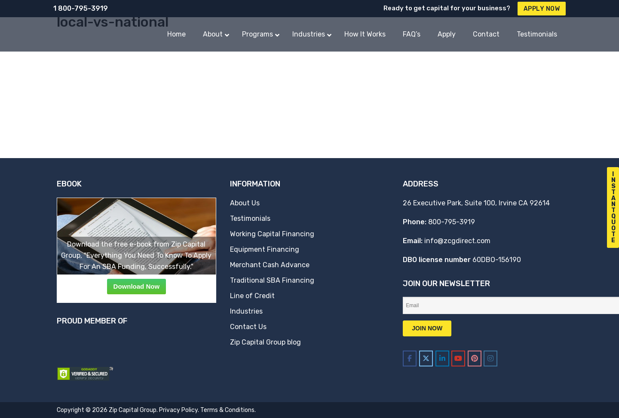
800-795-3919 (451, 222)
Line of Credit (252, 296)
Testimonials (250, 218)
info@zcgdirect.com (457, 241)
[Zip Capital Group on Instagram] (490, 358)
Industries (246, 311)
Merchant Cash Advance (270, 265)
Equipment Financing (264, 249)
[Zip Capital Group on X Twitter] (426, 358)
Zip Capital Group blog (265, 342)
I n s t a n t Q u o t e (613, 207)
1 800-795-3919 (80, 8)
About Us (245, 203)
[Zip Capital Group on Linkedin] (442, 358)
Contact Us (248, 327)
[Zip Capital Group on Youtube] (458, 358)
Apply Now (542, 8)
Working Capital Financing (272, 234)
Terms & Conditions (227, 410)
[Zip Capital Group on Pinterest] (474, 358)
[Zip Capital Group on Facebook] (410, 358)
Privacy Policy (178, 410)
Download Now (136, 286)
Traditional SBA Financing (272, 280)
